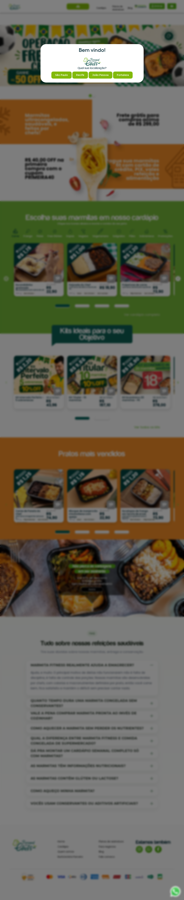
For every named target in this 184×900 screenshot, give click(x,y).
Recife (80, 75)
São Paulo (61, 75)
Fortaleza (123, 75)
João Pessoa (100, 75)
